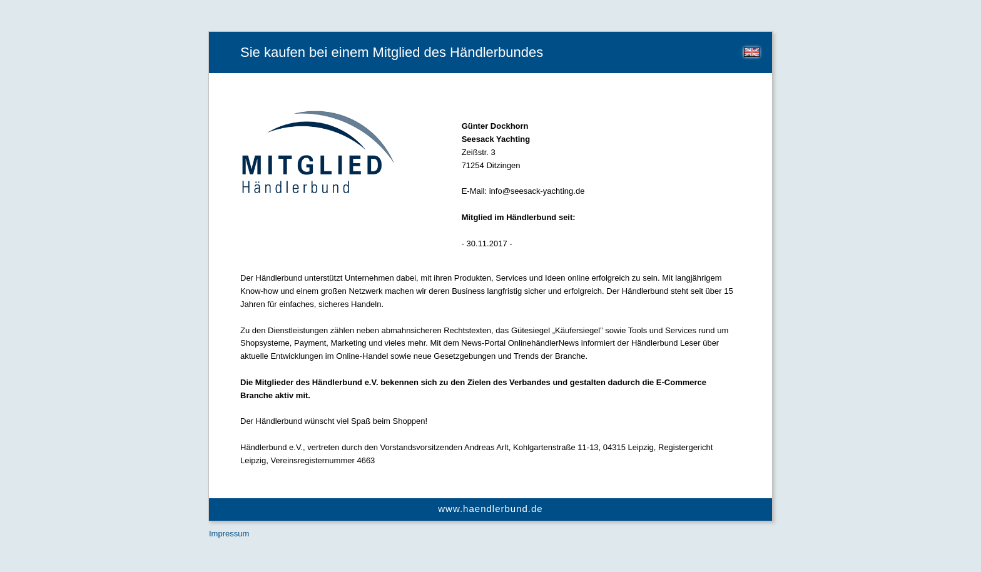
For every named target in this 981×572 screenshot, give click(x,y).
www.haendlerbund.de (490, 508)
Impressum (229, 533)
